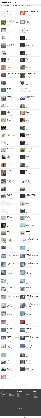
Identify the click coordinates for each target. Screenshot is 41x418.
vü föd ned (26, 223)
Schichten (26, 187)
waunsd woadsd (27, 231)
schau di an (27, 179)
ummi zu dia (8, 216)
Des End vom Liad (28, 43)
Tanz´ (7, 209)
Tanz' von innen (27, 201)
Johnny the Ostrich (9, 133)
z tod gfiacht (8, 367)
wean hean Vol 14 (9, 303)
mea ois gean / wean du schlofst (30, 148)
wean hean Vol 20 (9, 328)
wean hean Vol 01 (28, 246)
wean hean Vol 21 (28, 328)
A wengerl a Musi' (9, 20)
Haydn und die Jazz (9, 88)
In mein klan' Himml (28, 118)
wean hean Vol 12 (9, 295)
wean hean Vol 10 (9, 287)
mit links (8, 155)
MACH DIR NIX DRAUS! (10, 148)
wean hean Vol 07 (28, 270)
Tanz (7, 201)
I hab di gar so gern (9, 96)
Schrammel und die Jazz (10, 194)
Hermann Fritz (27, 88)
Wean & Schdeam (9, 238)
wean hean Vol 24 (9, 344)
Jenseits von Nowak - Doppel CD (11, 126)
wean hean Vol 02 (9, 254)
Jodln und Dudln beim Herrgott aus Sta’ (31, 126)
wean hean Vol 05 (28, 262)
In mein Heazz (9, 118)
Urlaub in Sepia (27, 216)
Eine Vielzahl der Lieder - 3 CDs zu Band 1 (31, 65)
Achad (26, 20)
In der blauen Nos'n (9, 111)
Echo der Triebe (9, 65)
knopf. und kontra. (28, 133)
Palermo (26, 170)
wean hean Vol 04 (9, 262)
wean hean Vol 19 (28, 320)
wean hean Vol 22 (9, 336)
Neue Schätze (27, 155)
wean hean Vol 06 (9, 270)
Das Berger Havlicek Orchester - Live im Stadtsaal (32, 36)
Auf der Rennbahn (9, 28)
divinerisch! (8, 58)
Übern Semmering (28, 209)
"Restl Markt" (8, 11)
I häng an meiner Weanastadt (29, 96)
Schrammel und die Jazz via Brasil (30, 194)
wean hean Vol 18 (9, 320)
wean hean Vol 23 (28, 336)
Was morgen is (9, 231)
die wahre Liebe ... (28, 51)
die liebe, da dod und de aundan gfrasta (12, 51)
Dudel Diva (27, 58)
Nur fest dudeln (9, 170)
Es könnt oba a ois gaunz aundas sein (30, 73)
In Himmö (26, 111)
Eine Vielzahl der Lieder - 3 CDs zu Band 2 (13, 73)
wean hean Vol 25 (28, 344)
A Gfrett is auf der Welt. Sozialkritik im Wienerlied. (32, 11)
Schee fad (8, 187)
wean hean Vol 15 (28, 303)
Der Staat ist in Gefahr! (10, 43)
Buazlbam (26, 28)
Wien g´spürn (8, 360)
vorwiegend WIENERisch (10, 223)
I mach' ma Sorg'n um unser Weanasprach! (13, 104)
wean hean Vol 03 (28, 254)
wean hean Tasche (9, 246)
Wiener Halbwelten (28, 360)
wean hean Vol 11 (28, 287)
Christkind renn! (9, 36)
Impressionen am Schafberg (29, 104)
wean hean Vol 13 (28, 295)
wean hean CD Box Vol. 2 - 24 (29, 238)
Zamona (26, 367)
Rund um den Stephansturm (11, 179)
